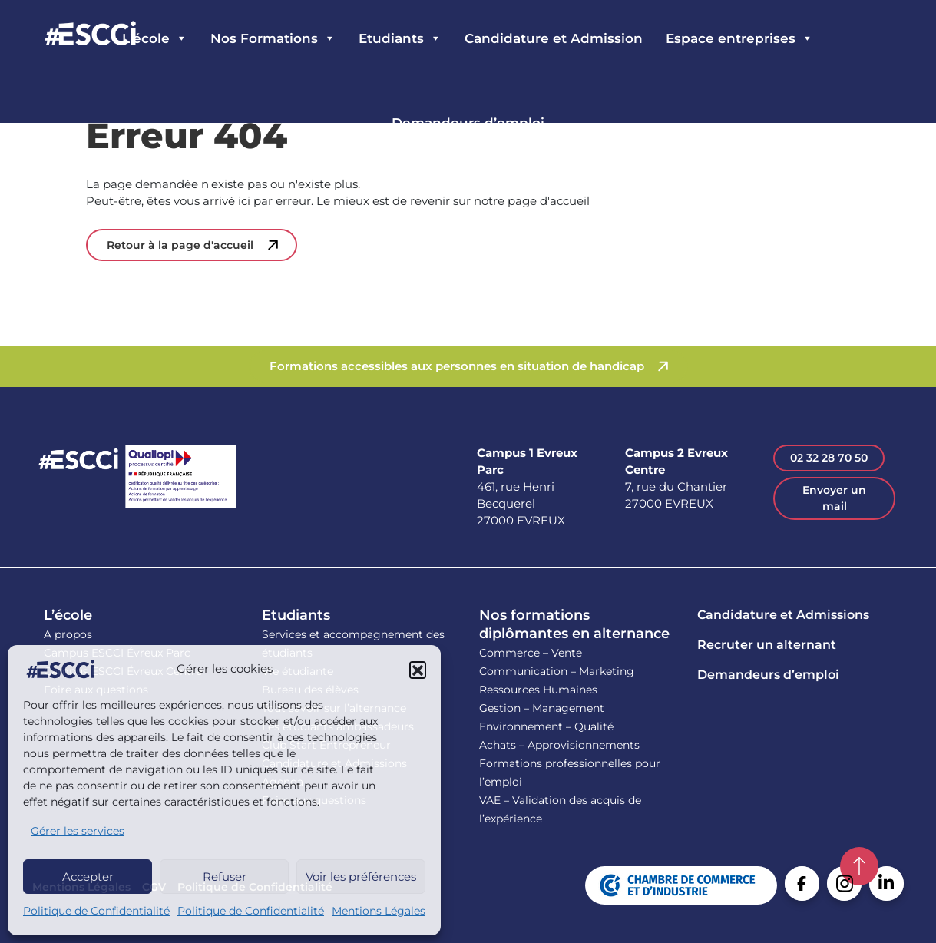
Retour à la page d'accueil (180, 245)
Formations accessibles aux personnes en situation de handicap (457, 366)
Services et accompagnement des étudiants (353, 643)
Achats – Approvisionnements (559, 745)
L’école (68, 615)
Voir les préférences (361, 876)
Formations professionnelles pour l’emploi (569, 772)
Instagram (844, 883)
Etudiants (296, 615)
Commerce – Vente (530, 653)
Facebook (802, 883)
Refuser (224, 876)
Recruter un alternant (766, 644)
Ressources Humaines (538, 689)
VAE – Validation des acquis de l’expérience (560, 809)
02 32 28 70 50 (829, 458)
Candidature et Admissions (783, 614)
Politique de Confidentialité (96, 911)
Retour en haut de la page (859, 866)
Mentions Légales (378, 911)
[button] (417, 669)
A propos (68, 634)
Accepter (88, 876)
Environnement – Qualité (546, 726)
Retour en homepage (90, 35)
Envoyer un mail (834, 498)
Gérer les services (77, 831)
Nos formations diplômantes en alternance (574, 624)
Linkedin (886, 883)
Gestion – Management (541, 708)
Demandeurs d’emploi (468, 123)
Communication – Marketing (556, 671)
